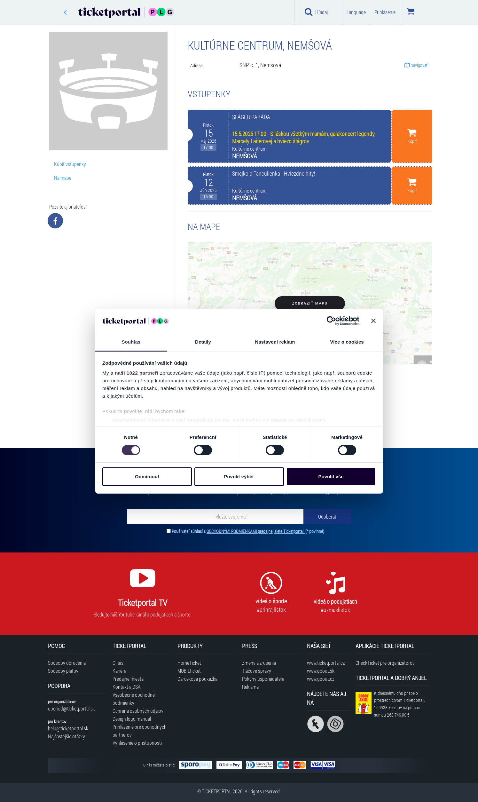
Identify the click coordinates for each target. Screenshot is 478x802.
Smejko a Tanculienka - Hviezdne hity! (273, 173)
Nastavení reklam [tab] (275, 342)
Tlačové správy (256, 670)
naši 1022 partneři (137, 373)
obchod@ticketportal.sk (71, 708)
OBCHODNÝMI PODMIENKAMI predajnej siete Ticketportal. (256, 531)
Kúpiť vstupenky (70, 164)
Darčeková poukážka (197, 678)
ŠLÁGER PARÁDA (251, 117)
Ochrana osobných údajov (138, 710)
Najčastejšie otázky (66, 736)
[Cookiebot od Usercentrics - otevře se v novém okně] (331, 321)
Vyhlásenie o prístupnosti (137, 742)
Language (356, 12)
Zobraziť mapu (310, 303)
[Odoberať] (327, 516)
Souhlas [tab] (130, 342)
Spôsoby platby (63, 670)
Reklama (250, 686)
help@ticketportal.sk (68, 728)
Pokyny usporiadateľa (263, 678)
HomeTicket (189, 662)
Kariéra (119, 670)
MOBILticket (189, 670)
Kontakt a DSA (127, 686)
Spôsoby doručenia (67, 662)
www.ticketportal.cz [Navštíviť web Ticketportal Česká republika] (326, 662)
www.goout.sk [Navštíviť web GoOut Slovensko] (320, 670)
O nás (118, 662)
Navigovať (415, 65)
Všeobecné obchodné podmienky (134, 698)
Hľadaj (316, 12)
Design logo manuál (132, 718)
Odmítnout (147, 476)
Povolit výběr (239, 476)
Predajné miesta (128, 678)
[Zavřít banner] (373, 321)
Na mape (62, 177)
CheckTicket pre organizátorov (385, 662)
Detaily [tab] (203, 342)
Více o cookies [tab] (347, 342)
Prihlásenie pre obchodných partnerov (140, 730)
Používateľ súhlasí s (248, 531)
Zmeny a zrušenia (259, 662)
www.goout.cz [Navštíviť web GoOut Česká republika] (320, 678)
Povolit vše (330, 476)
